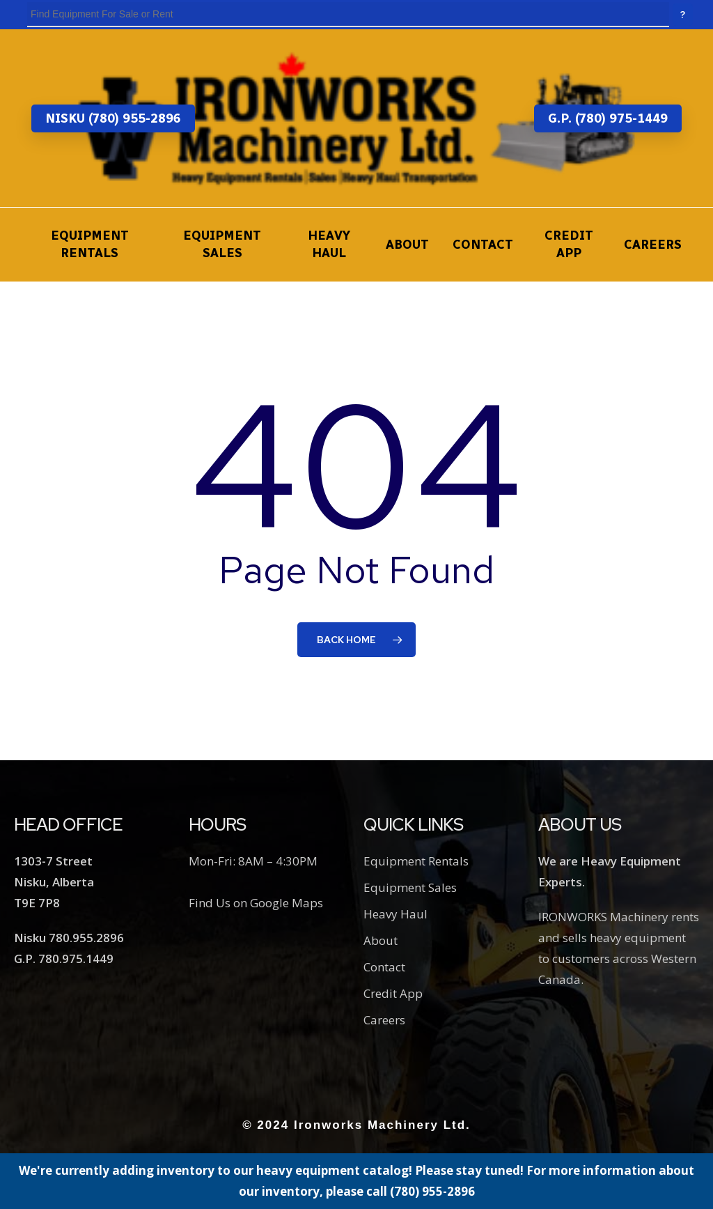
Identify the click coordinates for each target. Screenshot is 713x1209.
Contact (384, 967)
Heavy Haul (395, 914)
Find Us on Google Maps (256, 903)
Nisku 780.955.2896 (69, 938)
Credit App (393, 993)
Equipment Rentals (416, 861)
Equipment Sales (410, 887)
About (380, 940)
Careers (384, 1020)
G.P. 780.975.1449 (63, 958)
